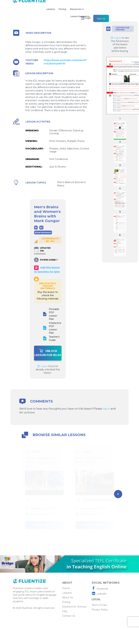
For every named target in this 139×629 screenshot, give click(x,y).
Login (86, 19)
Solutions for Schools (74, 606)
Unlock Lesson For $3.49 (48, 353)
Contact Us (68, 615)
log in (106, 408)
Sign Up (101, 20)
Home (66, 588)
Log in (43, 366)
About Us (67, 597)
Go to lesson (44, 525)
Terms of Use (99, 605)
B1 (36, 227)
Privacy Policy (100, 609)
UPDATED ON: (45, 249)
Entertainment (43, 232)
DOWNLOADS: (46, 260)
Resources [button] (77, 10)
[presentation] (118, 494)
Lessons (50, 10)
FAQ (64, 611)
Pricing (62, 10)
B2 (41, 227)
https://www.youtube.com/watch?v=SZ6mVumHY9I (65, 62)
